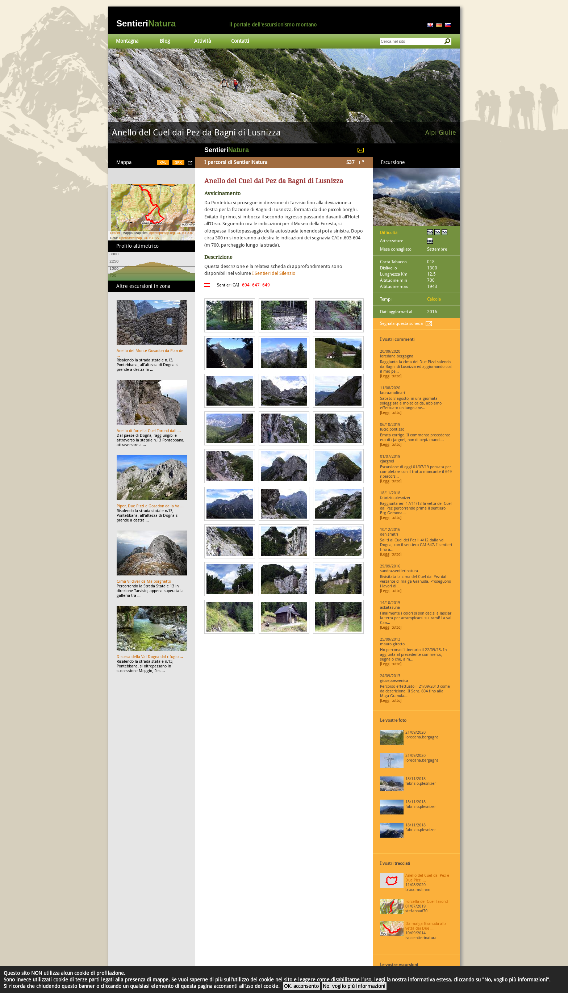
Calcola (434, 299)
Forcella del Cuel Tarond (426, 901)
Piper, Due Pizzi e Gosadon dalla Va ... (150, 506)
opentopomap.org (162, 233)
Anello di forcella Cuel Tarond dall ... (149, 430)
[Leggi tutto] (390, 376)
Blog (165, 41)
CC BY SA (151, 238)
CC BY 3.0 (184, 233)
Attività (202, 41)
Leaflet (115, 233)
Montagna (127, 41)
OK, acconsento (301, 986)
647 (256, 285)
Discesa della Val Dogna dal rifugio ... (150, 656)
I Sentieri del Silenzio (274, 273)
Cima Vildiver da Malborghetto (144, 581)
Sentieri (146, 23)
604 (246, 285)
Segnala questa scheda (401, 323)
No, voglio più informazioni (354, 986)
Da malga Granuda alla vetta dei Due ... (426, 926)
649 (266, 285)
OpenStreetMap (130, 238)
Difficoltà (388, 232)
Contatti (240, 41)
